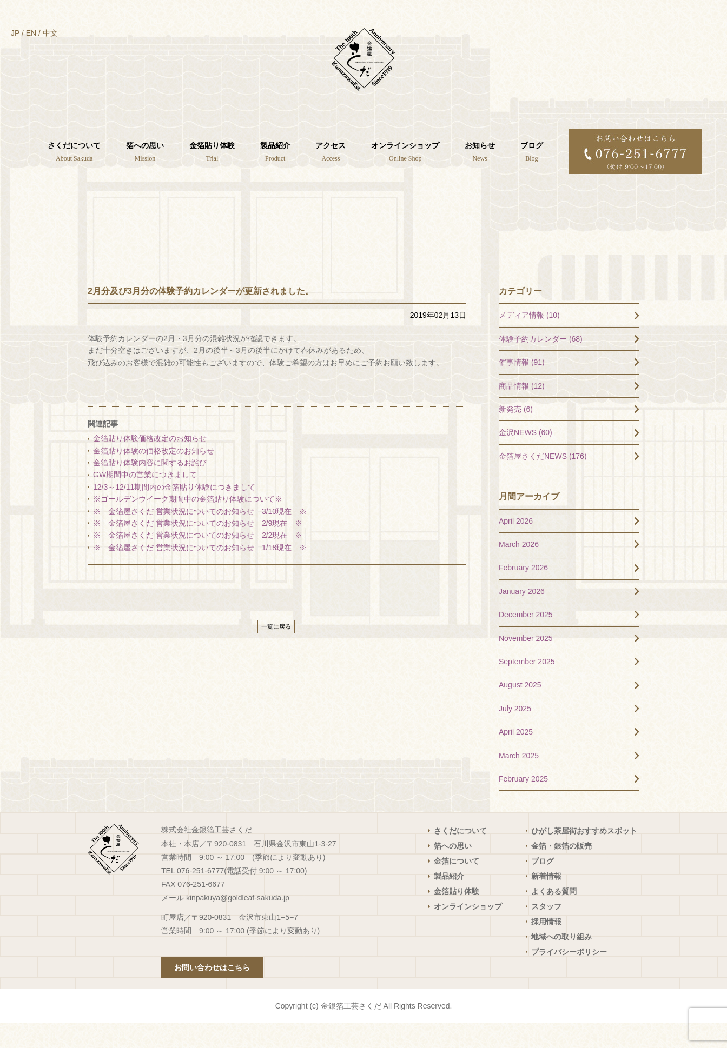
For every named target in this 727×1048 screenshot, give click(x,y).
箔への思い (453, 871)
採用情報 (546, 947)
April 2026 (516, 546)
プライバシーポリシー (569, 977)
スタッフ (546, 931)
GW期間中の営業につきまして (145, 500)
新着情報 (546, 901)
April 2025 (516, 757)
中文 (50, 33)
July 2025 (515, 733)
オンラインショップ (468, 931)
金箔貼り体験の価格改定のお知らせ (153, 475)
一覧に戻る (276, 652)
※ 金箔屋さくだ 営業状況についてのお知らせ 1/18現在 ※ (200, 572)
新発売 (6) (516, 434)
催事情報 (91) (522, 387)
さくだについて (460, 856)
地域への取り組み (561, 962)
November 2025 (526, 663)
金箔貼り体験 (456, 916)
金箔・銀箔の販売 (561, 871)
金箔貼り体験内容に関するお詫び (150, 488)
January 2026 (522, 616)
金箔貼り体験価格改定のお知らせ (150, 463)
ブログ (542, 886)
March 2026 (519, 569)
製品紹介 (449, 901)
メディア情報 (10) (529, 340)
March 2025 (519, 780)
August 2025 (520, 710)
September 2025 (527, 687)
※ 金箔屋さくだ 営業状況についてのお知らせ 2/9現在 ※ (197, 548)
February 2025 (523, 804)
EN (31, 33)
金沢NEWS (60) (525, 457)
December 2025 (526, 640)
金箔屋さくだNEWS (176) (543, 481)
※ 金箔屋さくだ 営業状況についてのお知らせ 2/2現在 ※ (197, 560)
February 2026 (523, 593)
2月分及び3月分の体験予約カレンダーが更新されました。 (201, 316)
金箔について (456, 886)
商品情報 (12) (522, 410)
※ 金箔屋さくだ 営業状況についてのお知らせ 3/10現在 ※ (200, 536)
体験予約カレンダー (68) (541, 363)
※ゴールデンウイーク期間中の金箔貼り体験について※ (187, 524)
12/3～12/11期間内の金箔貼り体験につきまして (178, 512)
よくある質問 (554, 916)
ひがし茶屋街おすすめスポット (584, 856)
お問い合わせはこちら (212, 993)
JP (15, 33)
